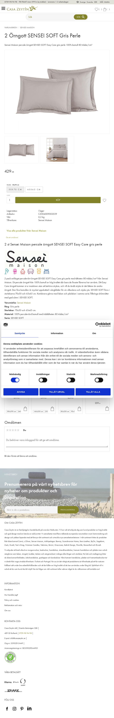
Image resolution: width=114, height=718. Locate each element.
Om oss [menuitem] (7, 610)
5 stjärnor (18, 430)
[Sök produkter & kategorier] (50, 17)
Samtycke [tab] (20, 333)
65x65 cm (34, 189)
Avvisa (21, 391)
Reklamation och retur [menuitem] (13, 605)
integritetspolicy (42, 516)
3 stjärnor (12, 430)
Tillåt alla (93, 391)
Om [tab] (94, 333)
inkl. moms (105, 1)
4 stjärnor (15, 430)
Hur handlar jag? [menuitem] (11, 595)
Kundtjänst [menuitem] (8, 589)
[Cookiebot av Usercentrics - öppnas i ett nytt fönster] (98, 324)
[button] (4, 8)
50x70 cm (15, 189)
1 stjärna (7, 430)
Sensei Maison (24, 302)
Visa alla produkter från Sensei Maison (26, 230)
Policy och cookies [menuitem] (11, 600)
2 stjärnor (10, 430)
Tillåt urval (57, 391)
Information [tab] (57, 333)
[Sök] (80, 17)
